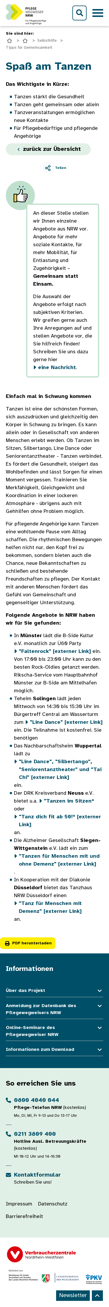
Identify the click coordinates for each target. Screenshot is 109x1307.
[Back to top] (97, 1295)
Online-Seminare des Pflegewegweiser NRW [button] (54, 1031)
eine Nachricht (57, 368)
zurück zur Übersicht (48, 149)
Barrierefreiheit (24, 1216)
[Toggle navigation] (97, 13)
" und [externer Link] (60, 769)
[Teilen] (54, 167)
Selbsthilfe (47, 41)
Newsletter (73, 1295)
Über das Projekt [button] (54, 991)
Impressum (19, 1204)
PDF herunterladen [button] (28, 943)
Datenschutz (52, 1204)
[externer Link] (55, 651)
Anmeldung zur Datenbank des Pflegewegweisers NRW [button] (54, 1009)
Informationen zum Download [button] (54, 1049)
